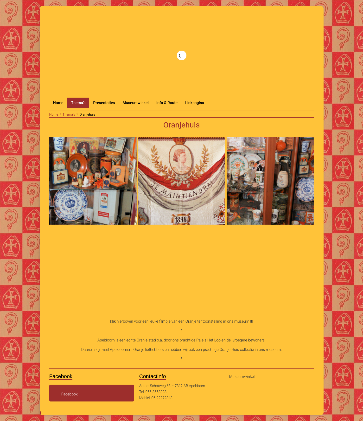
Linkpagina (194, 102)
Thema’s (78, 102)
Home (58, 102)
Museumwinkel (135, 102)
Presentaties (104, 102)
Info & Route (167, 102)
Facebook (69, 394)
